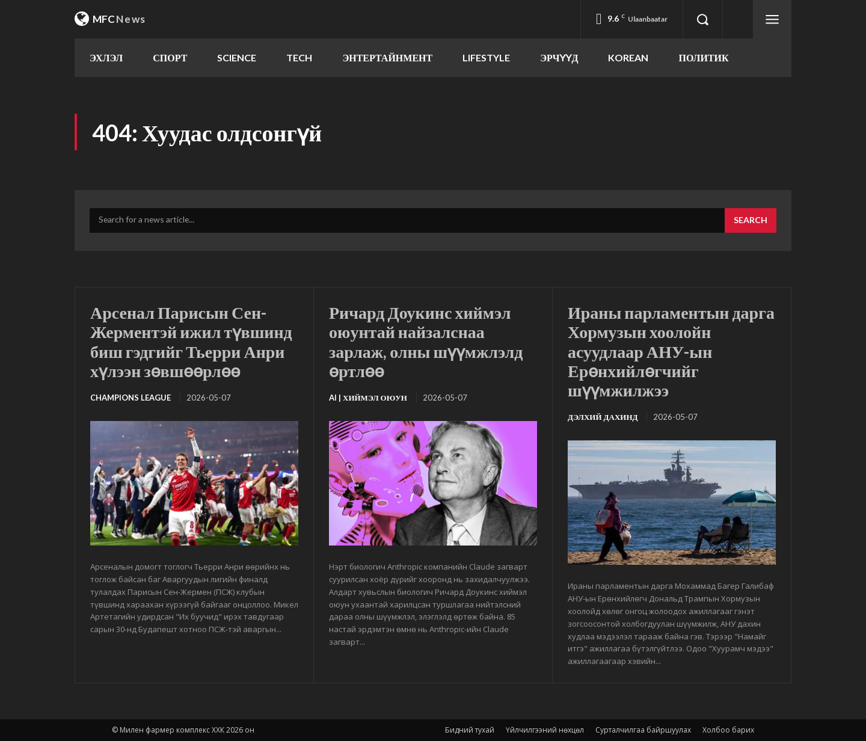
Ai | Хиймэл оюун (368, 397)
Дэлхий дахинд (602, 417)
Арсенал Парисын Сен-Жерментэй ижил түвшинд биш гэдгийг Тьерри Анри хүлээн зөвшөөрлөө (191, 341)
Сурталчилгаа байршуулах (643, 730)
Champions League (130, 397)
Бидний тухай (469, 730)
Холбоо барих (728, 730)
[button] (702, 19)
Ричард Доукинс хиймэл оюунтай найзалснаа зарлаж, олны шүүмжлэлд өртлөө (426, 341)
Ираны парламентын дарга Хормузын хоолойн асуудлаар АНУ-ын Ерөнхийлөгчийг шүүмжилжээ (671, 351)
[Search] (750, 220)
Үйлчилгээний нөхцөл (545, 730)
